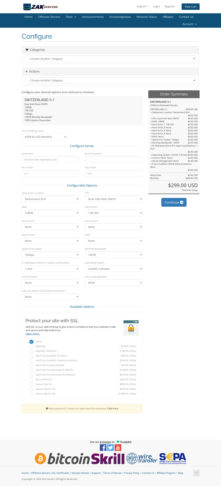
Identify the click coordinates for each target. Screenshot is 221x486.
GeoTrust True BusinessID (82, 365)
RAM (24, 207)
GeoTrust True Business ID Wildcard (82, 375)
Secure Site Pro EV (82, 394)
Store (71, 17)
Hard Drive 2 (28, 221)
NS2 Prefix (90, 167)
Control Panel (29, 276)
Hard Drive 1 (91, 207)
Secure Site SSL (82, 380)
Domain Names (80, 473)
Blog (180, 473)
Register (170, 6)
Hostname (27, 153)
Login (156, 6)
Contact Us (186, 17)
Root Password (93, 153)
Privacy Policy (131, 473)
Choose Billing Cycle (33, 130)
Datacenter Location (33, 193)
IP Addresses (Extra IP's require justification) (46, 262)
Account (189, 24)
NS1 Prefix (27, 167)
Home (28, 17)
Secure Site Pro (82, 384)
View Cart (191, 6)
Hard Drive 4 (28, 234)
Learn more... (33, 333)
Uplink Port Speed (31, 248)
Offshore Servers (49, 17)
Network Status (147, 17)
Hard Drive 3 (91, 221)
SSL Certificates (60, 473)
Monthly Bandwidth (95, 248)
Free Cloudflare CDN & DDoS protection (43, 290)
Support (96, 473)
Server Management (96, 276)
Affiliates (167, 17)
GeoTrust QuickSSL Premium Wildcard (82, 361)
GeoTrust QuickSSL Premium (82, 356)
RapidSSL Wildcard (82, 351)
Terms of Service (112, 473)
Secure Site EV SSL (82, 389)
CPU (87, 193)
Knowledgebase (120, 17)
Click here (112, 408)
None (82, 342)
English (143, 6)
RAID (87, 234)
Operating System (94, 262)
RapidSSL (82, 346)
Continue (174, 202)
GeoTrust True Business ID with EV (82, 370)
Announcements (93, 17)
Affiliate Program (166, 473)
